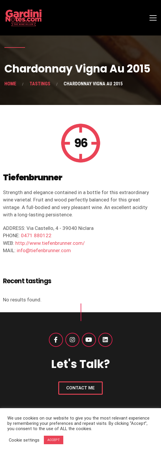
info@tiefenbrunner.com (44, 250)
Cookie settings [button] (24, 440)
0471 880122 (36, 235)
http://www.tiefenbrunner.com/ (50, 243)
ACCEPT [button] (53, 440)
